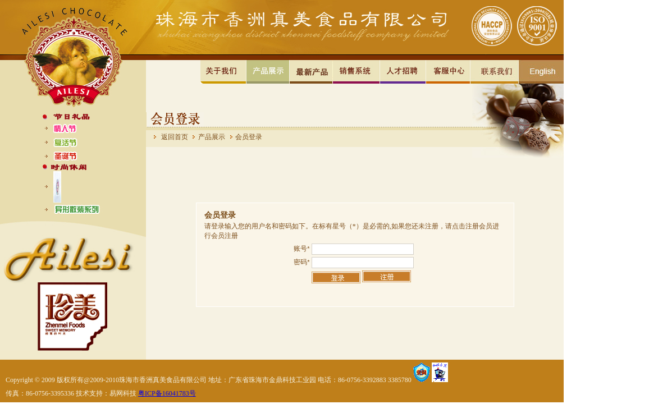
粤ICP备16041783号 (167, 393)
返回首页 (174, 137)
